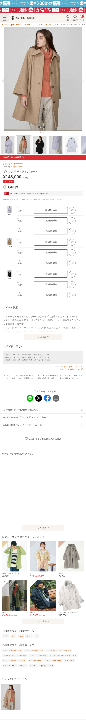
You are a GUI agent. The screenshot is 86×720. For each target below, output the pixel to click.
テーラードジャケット (12, 650)
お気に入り (74, 18)
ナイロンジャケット (38, 655)
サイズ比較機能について (71, 369)
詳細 (45, 193)
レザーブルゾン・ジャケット (59, 650)
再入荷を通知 (51, 210)
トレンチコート (35, 660)
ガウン (29, 636)
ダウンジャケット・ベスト (14, 660)
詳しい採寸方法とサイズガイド (70, 367)
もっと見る (42, 337)
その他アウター (46, 665)
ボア (13, 636)
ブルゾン (23, 665)
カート (82, 17)
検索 (68, 18)
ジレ (36, 636)
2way (20, 636)
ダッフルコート (9, 665)
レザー (5, 636)
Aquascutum (18, 164)
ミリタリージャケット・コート (63, 655)
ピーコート (69, 660)
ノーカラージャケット (34, 650)
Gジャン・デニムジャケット (15, 655)
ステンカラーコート (53, 660)
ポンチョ (33, 665)
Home (4, 24)
